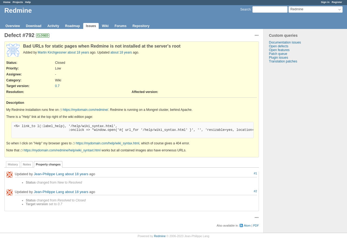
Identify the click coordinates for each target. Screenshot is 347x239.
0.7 (57, 86)
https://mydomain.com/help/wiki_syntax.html (107, 143)
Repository (141, 26)
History (13, 164)
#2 (255, 191)
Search (245, 9)
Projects (18, 2)
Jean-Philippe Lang (49, 174)
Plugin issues (278, 57)
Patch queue (278, 54)
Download (33, 26)
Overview (12, 26)
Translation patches (283, 61)
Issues (91, 26)
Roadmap (72, 26)
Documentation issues (285, 42)
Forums (121, 26)
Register (337, 2)
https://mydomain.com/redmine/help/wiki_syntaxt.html (62, 150)
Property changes (48, 164)
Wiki (105, 26)
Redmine (160, 236)
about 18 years (78, 52)
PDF (256, 225)
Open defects (278, 46)
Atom (247, 225)
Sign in (325, 2)
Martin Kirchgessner (52, 52)
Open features (279, 50)
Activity (53, 26)
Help (28, 2)
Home (7, 2)
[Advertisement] (290, 148)
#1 (255, 173)
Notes (27, 164)
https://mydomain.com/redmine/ (85, 110)
